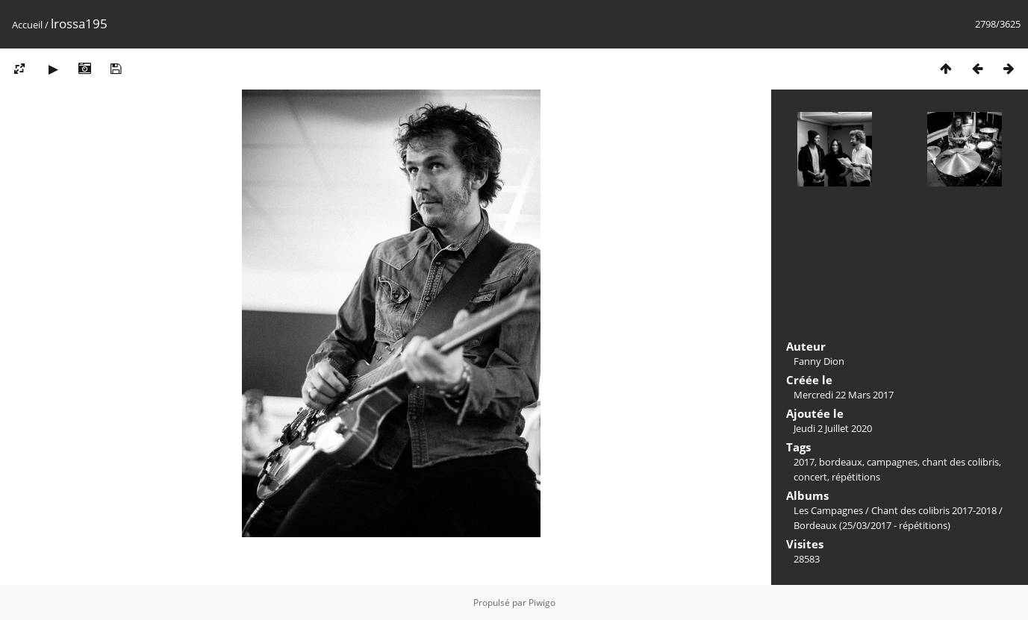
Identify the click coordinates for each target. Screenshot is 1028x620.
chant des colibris (960, 462)
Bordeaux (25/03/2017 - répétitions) (872, 525)
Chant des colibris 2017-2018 (934, 510)
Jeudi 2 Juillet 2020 (833, 428)
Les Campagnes (828, 510)
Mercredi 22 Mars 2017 (844, 394)
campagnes (892, 462)
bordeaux (840, 462)
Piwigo (542, 602)
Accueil (27, 24)
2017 (804, 462)
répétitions (856, 476)
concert (810, 476)
